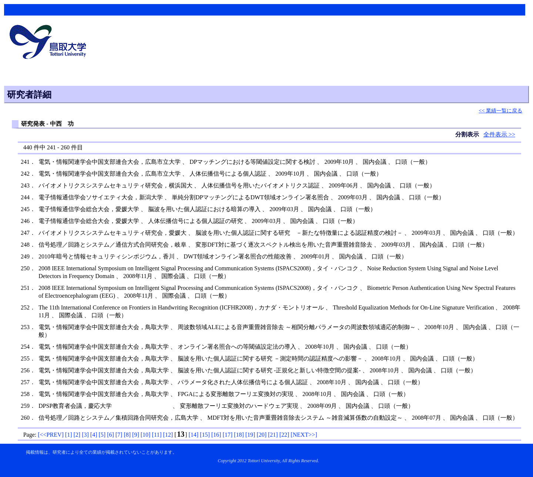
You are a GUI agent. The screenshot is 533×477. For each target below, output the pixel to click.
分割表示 (467, 134)
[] (51, 435)
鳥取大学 (50, 43)
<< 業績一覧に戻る (500, 111)
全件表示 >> (499, 134)
